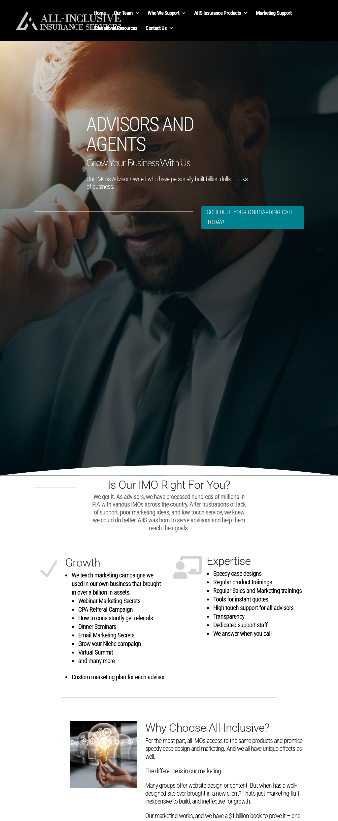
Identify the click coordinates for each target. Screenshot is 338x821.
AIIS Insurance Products (217, 13)
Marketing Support (273, 13)
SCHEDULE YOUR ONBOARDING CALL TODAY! (240, 217)
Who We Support (163, 13)
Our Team (123, 13)
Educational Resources (115, 28)
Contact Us (156, 28)
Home (100, 13)
